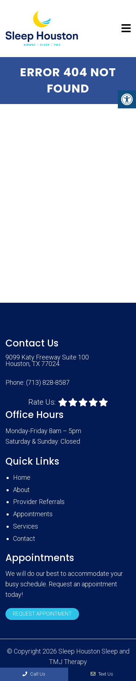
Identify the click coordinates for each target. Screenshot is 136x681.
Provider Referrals (39, 501)
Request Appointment (42, 614)
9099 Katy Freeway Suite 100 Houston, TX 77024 (47, 360)
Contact (24, 538)
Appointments (33, 514)
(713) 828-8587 (48, 382)
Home (21, 477)
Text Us (102, 674)
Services (25, 526)
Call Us (33, 674)
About (21, 489)
